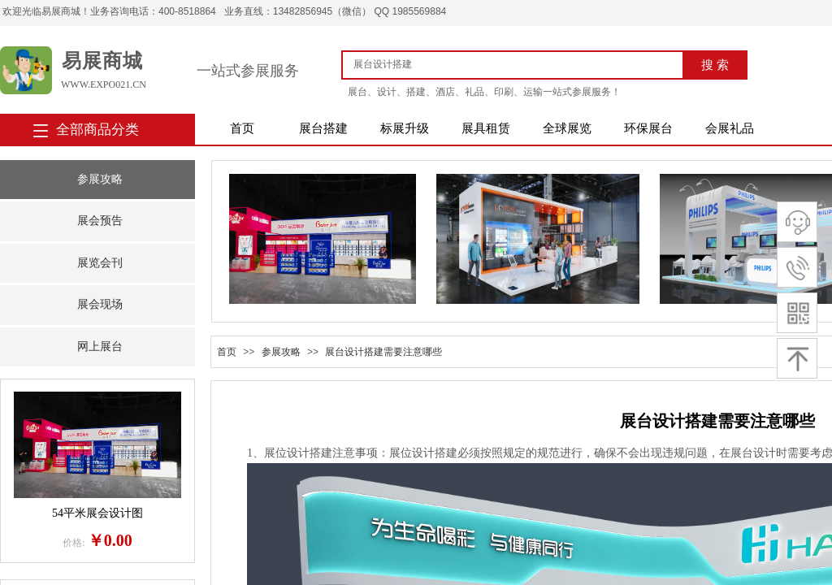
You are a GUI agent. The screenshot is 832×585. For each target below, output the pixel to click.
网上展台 (100, 346)
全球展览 (567, 128)
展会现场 (100, 304)
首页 (242, 128)
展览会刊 (100, 263)
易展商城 (102, 61)
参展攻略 (100, 179)
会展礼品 (729, 128)
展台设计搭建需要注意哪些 (383, 352)
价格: (73, 542)
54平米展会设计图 (97, 513)
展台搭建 (323, 128)
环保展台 (648, 128)
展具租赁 (486, 128)
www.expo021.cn (103, 84)
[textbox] (519, 64)
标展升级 (404, 128)
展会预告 (100, 220)
